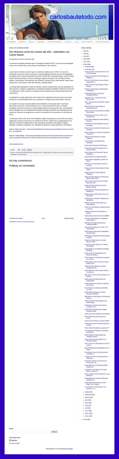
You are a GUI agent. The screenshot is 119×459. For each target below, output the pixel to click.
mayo (87, 405)
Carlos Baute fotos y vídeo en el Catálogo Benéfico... (94, 94)
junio (86, 403)
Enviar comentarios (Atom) (26, 222)
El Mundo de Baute (54, 42)
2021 (85, 51)
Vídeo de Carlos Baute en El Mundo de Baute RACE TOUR (96, 177)
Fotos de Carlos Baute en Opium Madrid (97, 321)
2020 (85, 53)
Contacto (68, 42)
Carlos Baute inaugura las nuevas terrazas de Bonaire (95, 293)
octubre (87, 392)
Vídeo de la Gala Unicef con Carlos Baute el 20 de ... (95, 241)
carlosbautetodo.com (16, 144)
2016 (85, 64)
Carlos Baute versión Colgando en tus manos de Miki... (96, 149)
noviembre (88, 69)
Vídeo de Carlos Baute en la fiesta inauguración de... (95, 267)
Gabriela (14, 440)
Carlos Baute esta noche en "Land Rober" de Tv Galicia (95, 383)
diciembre (88, 66)
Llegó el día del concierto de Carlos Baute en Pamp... (95, 186)
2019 (85, 56)
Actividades (11, 42)
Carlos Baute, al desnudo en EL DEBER (97, 216)
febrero (87, 413)
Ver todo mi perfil (14, 443)
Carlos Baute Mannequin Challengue (96, 145)
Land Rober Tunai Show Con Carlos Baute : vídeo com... (96, 370)
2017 (85, 61)
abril (86, 408)
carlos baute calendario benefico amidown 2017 (29, 152)
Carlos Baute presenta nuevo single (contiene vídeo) (95, 310)
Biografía (22, 42)
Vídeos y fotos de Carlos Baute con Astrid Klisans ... (95, 203)
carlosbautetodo (47, 152)
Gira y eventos (87, 42)
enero (87, 416)
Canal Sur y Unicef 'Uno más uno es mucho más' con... (96, 361)
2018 (85, 59)
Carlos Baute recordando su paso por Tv (97, 328)
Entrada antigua (69, 218)
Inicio (43, 218)
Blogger (70, 449)
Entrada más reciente (16, 218)
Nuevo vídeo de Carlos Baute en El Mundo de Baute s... (95, 254)
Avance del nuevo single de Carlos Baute (97, 314)
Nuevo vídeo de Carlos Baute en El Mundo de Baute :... (95, 340)
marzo (87, 411)
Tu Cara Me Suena (102, 42)
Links (76, 42)
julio (86, 400)
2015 (85, 419)
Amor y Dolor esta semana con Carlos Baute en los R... (96, 181)
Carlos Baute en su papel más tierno (96, 157)
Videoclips (40, 42)
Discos (31, 42)
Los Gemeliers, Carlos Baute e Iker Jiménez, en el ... (95, 387)
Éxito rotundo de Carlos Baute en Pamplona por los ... (95, 107)
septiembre (88, 394)
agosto (87, 397)
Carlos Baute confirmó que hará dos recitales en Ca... (96, 306)
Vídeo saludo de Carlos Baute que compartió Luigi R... (95, 335)
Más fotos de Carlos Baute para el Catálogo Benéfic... (95, 223)
